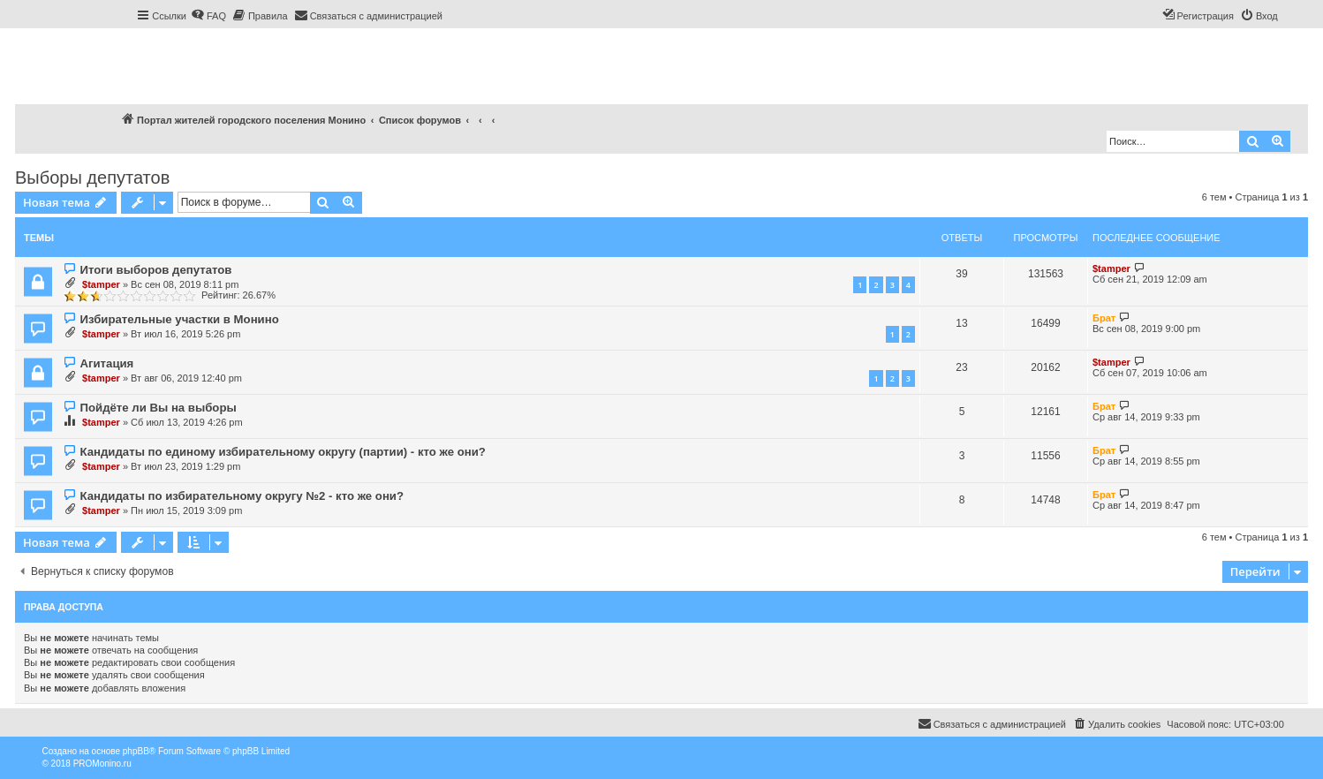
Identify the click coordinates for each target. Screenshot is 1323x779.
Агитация (106, 363)
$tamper (101, 284)
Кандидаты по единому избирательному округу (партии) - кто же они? (282, 451)
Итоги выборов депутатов (155, 269)
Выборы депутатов (92, 177)
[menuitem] (208, 15)
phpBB (136, 751)
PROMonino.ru (102, 763)
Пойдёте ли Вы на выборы (157, 407)
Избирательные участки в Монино (178, 319)
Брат (1103, 318)
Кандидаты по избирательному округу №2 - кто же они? (241, 496)
